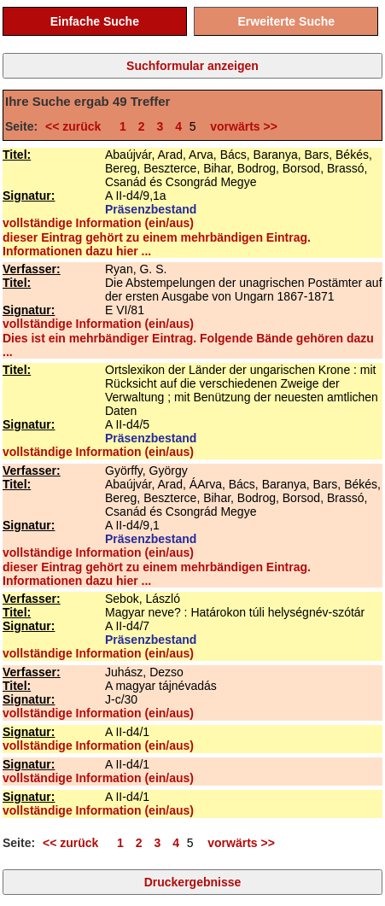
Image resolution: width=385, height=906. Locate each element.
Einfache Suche (94, 21)
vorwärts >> (240, 126)
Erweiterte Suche (286, 21)
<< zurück (76, 126)
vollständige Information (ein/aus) (98, 223)
